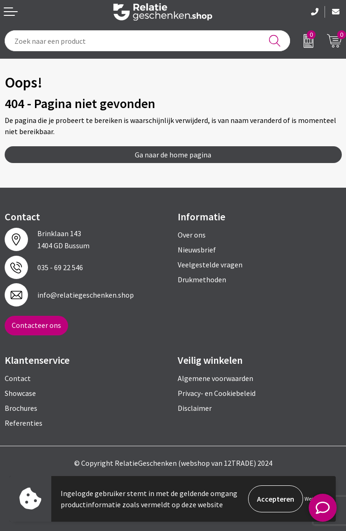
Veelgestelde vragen (210, 264)
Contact (18, 378)
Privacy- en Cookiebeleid (217, 393)
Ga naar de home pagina (173, 154)
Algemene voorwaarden (215, 378)
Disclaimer (195, 408)
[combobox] (147, 40)
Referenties (23, 423)
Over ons (192, 234)
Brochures (21, 408)
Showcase (20, 393)
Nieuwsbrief (197, 249)
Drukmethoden (202, 279)
